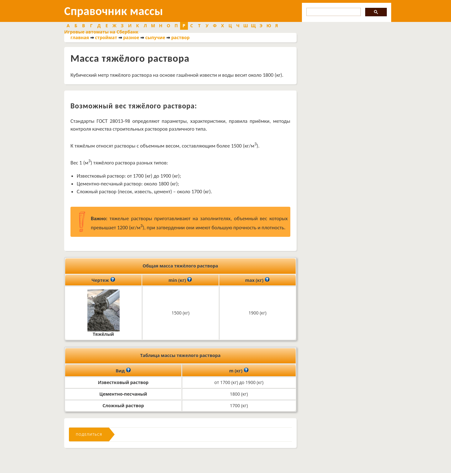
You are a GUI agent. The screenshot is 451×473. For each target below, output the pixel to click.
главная (79, 37)
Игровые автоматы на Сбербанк (101, 32)
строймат (106, 37)
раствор (180, 37)
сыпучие (155, 37)
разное (131, 37)
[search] (332, 12)
